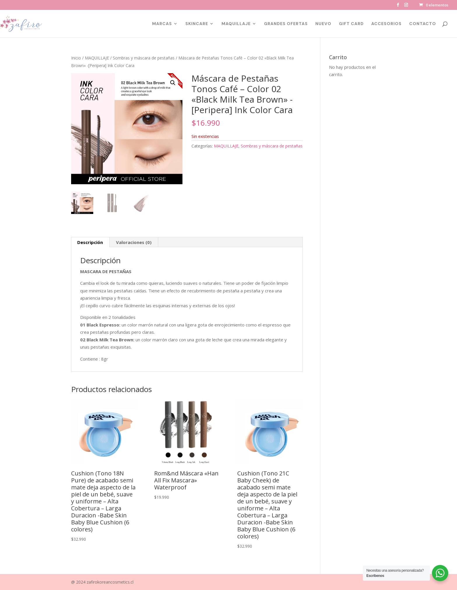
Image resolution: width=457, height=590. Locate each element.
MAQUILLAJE (236, 24)
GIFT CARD (351, 24)
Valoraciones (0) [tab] (134, 242)
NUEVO (323, 24)
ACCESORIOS (386, 24)
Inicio (76, 58)
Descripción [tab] (90, 242)
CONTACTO (422, 24)
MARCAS (162, 24)
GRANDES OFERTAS (286, 24)
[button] (173, 83)
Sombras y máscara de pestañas (144, 58)
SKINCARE (196, 24)
